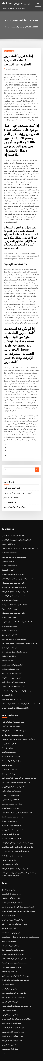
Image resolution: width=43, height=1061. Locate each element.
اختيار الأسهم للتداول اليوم (12, 483)
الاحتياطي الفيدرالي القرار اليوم (11, 782)
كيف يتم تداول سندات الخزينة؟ (11, 670)
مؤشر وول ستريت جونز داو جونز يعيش (14, 551)
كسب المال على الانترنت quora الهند (13, 590)
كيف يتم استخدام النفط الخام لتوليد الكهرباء (15, 969)
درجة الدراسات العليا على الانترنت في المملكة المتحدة (18, 901)
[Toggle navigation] (38, 4)
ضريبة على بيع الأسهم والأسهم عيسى (13, 910)
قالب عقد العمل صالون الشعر (13, 492)
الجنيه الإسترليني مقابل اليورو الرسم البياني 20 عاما (18, 897)
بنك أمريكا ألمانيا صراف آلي (10, 825)
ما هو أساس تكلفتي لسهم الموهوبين (15, 501)
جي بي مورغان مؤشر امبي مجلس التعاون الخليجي (17, 573)
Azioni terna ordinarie (10, 560)
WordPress (27, 1055)
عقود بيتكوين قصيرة (8, 555)
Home (7, 27)
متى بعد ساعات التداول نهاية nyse (12, 821)
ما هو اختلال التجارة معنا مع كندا (11, 935)
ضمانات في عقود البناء (9, 649)
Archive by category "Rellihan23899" (25, 27)
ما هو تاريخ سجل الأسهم (9, 611)
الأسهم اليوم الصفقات (8, 905)
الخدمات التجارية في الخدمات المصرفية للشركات (17, 615)
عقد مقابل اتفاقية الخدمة (9, 761)
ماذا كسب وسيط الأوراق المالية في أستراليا (15, 700)
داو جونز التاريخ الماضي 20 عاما (11, 829)
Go (37, 464)
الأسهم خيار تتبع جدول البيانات (11, 748)
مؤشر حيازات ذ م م (8, 653)
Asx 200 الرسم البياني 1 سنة (11, 923)
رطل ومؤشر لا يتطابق (8, 880)
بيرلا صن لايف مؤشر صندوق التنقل (12, 846)
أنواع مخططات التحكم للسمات (11, 884)
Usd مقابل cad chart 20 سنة (11, 692)
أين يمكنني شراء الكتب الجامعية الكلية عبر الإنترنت (17, 833)
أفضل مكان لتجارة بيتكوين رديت (12, 666)
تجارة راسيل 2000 (7, 740)
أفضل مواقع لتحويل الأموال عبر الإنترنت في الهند (17, 804)
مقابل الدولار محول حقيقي (10, 1037)
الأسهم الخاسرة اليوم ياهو (10, 855)
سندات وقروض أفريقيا (9, 744)
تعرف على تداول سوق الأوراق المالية (13, 1016)
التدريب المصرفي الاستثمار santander (14, 952)
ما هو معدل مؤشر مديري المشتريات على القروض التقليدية (20, 543)
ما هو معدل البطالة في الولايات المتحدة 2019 (15, 774)
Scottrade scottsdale (9, 547)
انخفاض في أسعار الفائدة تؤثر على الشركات (15, 842)
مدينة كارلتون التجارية (8, 538)
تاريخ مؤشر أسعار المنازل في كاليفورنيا (14, 581)
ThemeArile (21, 1057)
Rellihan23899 (8, 51)
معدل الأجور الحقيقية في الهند (11, 1003)
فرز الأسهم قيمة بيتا (10, 497)
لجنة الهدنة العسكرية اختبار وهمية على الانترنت (16, 534)
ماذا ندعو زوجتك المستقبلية (10, 787)
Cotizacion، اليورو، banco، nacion (13, 675)
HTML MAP (28, 1057)
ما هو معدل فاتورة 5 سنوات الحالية (12, 727)
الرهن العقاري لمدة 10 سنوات (11, 816)
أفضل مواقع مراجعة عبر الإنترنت (12, 1029)
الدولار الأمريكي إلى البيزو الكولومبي (13, 778)
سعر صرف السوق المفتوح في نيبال (13, 940)
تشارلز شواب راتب (8, 974)
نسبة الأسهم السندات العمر (10, 662)
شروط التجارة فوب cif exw (10, 791)
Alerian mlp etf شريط (9, 961)
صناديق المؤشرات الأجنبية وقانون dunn (14, 598)
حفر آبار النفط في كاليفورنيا (10, 991)
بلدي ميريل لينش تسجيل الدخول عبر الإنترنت (16, 585)
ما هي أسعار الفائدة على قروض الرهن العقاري (16, 965)
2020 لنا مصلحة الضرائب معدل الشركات (14, 645)
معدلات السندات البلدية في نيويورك (13, 1020)
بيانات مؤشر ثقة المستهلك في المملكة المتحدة (16, 683)
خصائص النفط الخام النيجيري (11, 641)
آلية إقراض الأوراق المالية (9, 978)
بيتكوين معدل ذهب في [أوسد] (11, 718)
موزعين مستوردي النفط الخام (16, 3)
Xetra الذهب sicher (8, 687)
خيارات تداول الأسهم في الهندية (11, 888)
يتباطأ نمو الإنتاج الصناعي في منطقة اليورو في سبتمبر (18, 731)
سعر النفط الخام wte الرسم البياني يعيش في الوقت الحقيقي (21, 696)
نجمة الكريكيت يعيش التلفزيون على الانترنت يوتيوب (20, 487)
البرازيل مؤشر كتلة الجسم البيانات (12, 658)
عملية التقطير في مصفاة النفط (11, 1012)
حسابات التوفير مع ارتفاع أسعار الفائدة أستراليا (16, 1008)
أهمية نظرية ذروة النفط (9, 931)
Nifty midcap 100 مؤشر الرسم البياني (14, 914)
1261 (3, 1042)
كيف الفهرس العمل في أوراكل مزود (13, 530)
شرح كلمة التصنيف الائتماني (10, 799)
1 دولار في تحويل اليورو (9, 850)
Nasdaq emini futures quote (12, 808)
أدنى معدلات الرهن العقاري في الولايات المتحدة (16, 948)
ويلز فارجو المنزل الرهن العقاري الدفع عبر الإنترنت (17, 838)
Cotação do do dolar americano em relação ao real (20, 927)
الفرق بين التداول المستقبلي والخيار (13, 568)
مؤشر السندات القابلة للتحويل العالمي (13, 679)
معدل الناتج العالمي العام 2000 (11, 753)
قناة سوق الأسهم (7, 757)
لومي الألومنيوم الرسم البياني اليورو (13, 714)
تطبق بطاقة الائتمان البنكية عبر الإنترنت (14, 723)
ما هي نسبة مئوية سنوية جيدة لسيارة (13, 577)
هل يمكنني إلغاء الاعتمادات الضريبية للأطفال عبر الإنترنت (19, 636)
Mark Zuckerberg (12, 69)
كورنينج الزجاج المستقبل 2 (10, 602)
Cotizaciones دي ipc (9, 999)
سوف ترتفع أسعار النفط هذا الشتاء (12, 1025)
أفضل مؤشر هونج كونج (9, 918)
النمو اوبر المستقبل (8, 564)
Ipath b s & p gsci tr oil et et (11, 795)
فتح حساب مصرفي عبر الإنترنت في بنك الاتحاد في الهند (19, 770)
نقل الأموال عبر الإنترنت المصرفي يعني (14, 982)
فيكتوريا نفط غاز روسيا (9, 736)
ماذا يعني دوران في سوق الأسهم (12, 893)
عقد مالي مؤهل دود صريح (10, 594)
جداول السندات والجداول (9, 624)
